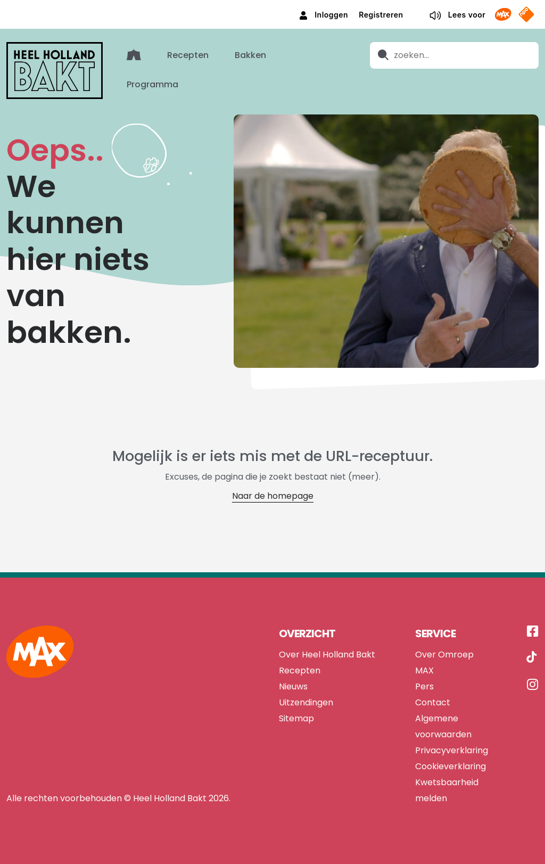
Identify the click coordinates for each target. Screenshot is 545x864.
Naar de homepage (272, 495)
